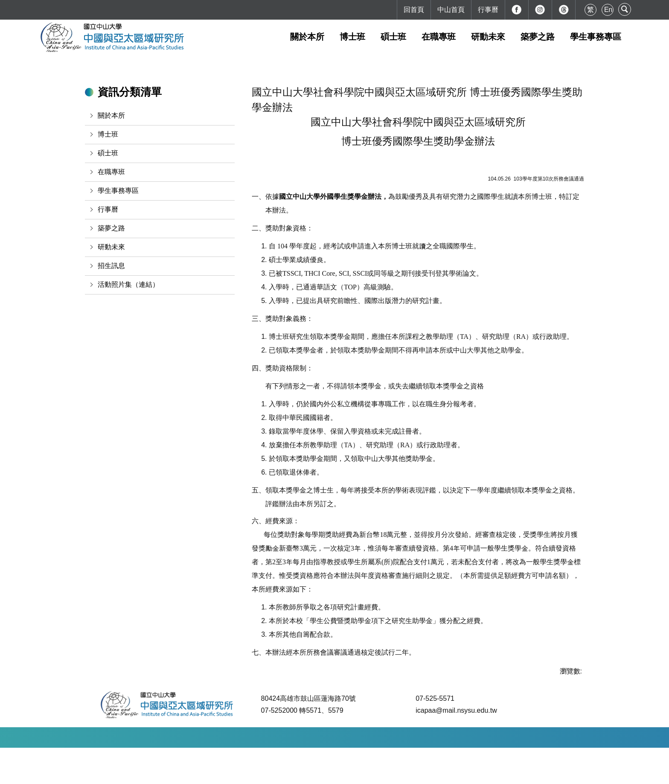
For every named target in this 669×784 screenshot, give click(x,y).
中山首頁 (451, 9)
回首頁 (414, 9)
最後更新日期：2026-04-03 (359, 773)
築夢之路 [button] (538, 36)
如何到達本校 (242, 773)
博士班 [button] (352, 36)
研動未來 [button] (488, 36)
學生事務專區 (595, 36)
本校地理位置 (290, 773)
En (608, 9)
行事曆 (488, 9)
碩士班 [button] (393, 36)
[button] (160, 115)
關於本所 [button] (307, 36)
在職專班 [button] (439, 36)
